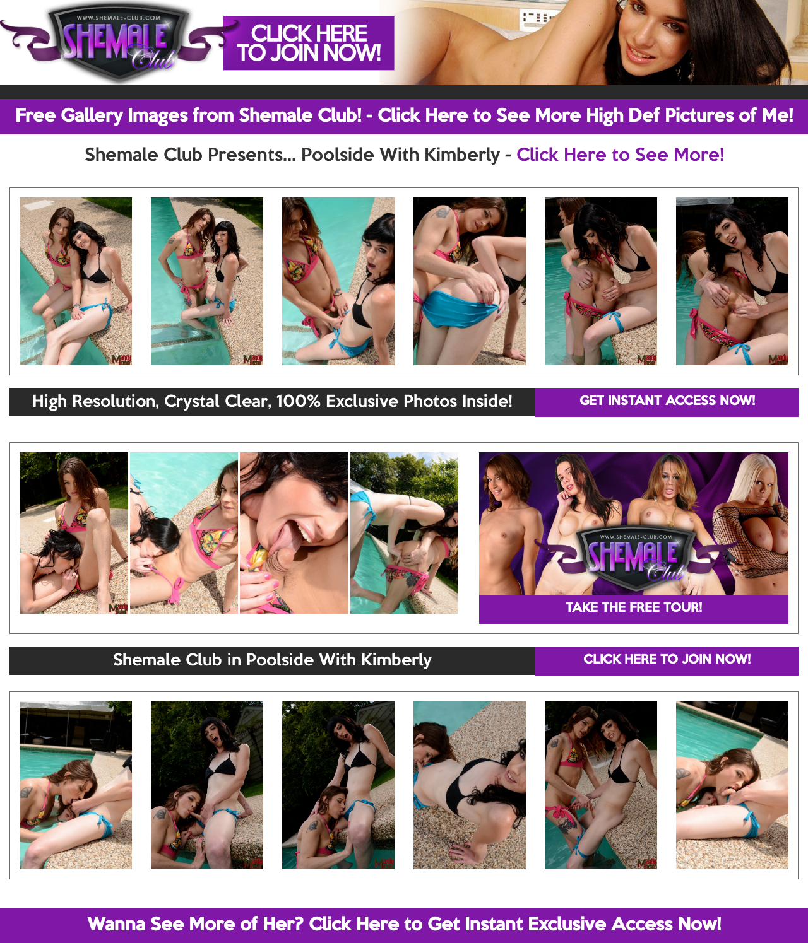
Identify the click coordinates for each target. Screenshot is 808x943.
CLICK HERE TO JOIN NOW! (667, 660)
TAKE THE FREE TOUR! (634, 608)
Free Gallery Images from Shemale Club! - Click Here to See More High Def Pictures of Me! (404, 116)
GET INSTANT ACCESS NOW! (667, 401)
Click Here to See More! (620, 156)
